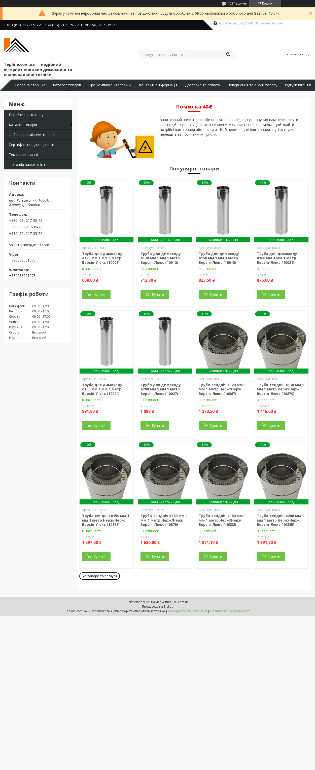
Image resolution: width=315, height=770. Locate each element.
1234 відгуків (237, 3)
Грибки (210, 134)
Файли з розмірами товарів (32, 134)
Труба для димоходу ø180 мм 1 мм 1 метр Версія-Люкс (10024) (102, 389)
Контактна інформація (158, 85)
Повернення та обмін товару (252, 85)
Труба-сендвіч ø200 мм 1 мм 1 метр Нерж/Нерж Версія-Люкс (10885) (280, 520)
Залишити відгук (298, 54)
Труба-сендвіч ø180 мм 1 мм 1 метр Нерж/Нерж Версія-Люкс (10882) (222, 520)
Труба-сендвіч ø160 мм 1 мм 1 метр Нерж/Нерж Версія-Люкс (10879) (164, 520)
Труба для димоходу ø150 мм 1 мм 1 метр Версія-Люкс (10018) (219, 258)
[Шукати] (228, 54)
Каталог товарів (67, 85)
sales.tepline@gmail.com (29, 245)
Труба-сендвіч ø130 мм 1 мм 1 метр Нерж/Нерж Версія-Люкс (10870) (280, 389)
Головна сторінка (30, 85)
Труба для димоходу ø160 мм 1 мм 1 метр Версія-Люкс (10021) (277, 258)
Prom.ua (183, 602)
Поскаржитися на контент (187, 611)
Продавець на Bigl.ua (157, 606)
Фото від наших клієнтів (29, 164)
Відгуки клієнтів (298, 85)
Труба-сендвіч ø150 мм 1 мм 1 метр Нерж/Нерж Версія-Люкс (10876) (105, 520)
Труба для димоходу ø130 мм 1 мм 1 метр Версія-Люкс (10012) (161, 258)
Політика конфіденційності (230, 611)
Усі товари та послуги (99, 576)
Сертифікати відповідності (31, 144)
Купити (99, 294)
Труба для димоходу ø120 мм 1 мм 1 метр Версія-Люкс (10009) (102, 258)
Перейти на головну (26, 114)
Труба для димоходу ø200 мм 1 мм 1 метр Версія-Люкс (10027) (161, 389)
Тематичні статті (23, 154)
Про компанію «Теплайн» (110, 85)
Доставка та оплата (202, 85)
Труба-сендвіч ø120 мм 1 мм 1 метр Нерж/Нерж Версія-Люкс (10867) (222, 389)
